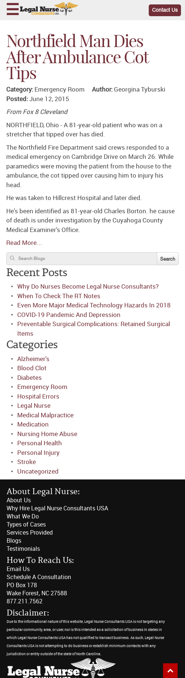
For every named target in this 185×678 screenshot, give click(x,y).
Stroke (26, 461)
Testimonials (23, 548)
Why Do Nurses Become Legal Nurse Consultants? (88, 286)
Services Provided (30, 532)
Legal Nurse (34, 405)
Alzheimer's (33, 359)
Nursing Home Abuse (47, 434)
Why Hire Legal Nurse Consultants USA (57, 508)
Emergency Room (42, 386)
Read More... (24, 242)
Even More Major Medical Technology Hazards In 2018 (94, 305)
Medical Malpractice (45, 415)
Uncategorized (38, 471)
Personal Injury (38, 452)
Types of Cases (26, 524)
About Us (19, 500)
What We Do (23, 516)
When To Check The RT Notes (58, 296)
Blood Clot (32, 368)
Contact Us (165, 10)
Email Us (18, 568)
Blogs (14, 540)
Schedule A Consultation (39, 577)
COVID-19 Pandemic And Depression (69, 314)
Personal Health (39, 443)
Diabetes (29, 377)
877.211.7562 (24, 601)
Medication (33, 424)
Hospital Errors (38, 396)
